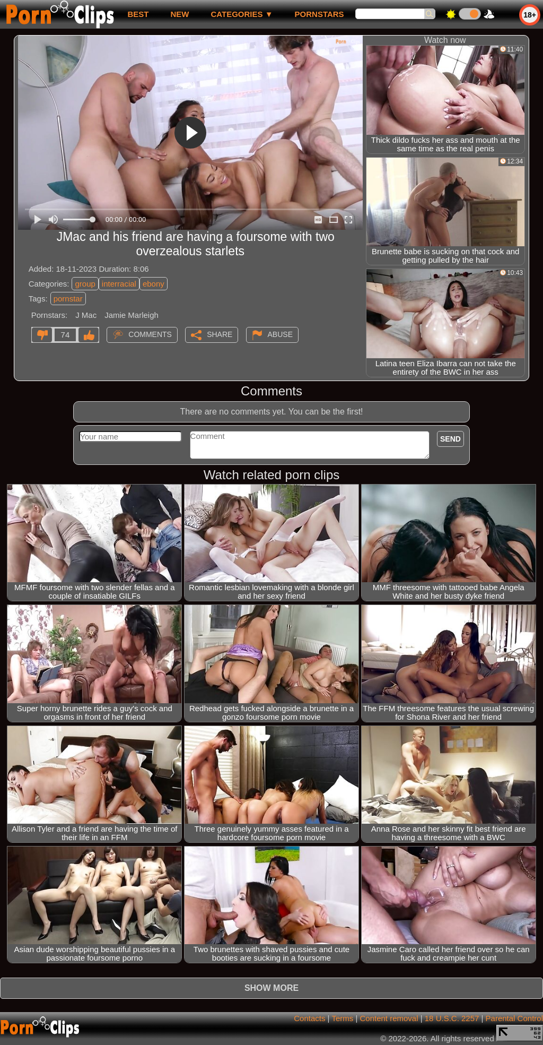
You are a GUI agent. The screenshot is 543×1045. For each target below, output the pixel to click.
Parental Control (514, 1018)
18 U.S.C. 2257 (452, 1018)
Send (450, 439)
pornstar (68, 298)
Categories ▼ (242, 14)
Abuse (280, 334)
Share (219, 334)
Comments (150, 334)
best (137, 14)
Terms (342, 1018)
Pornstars (319, 14)
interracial (119, 283)
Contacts (309, 1018)
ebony (153, 283)
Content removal (389, 1018)
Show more (271, 987)
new (179, 14)
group (85, 283)
